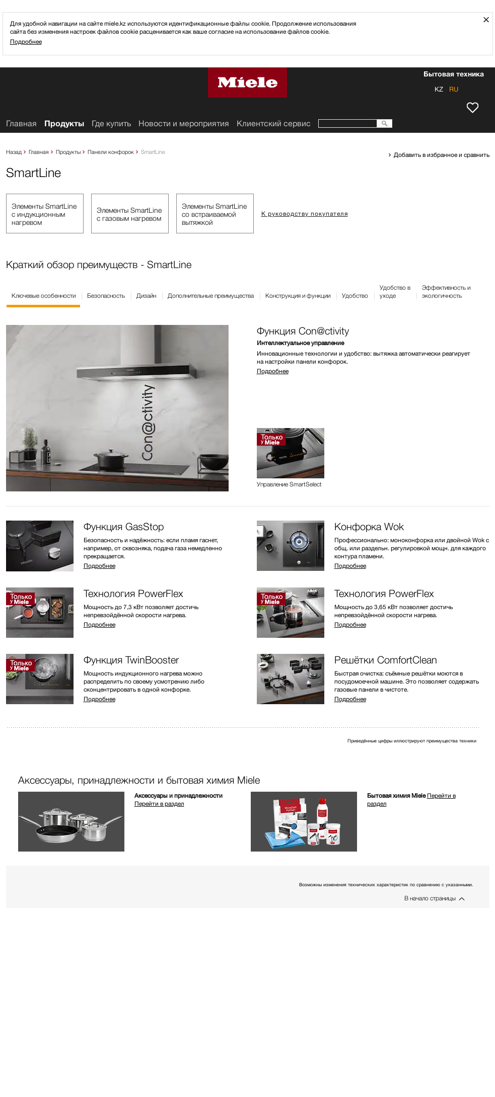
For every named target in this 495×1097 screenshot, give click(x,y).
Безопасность (106, 295)
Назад (14, 151)
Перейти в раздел (159, 803)
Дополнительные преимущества (211, 295)
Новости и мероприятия (183, 123)
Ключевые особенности (44, 295)
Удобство (355, 295)
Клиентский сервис (274, 123)
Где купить (111, 123)
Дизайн (146, 295)
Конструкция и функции (297, 295)
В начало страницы (430, 898)
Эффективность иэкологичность (446, 291)
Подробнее (26, 41)
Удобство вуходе (395, 291)
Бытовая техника (453, 74)
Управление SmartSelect (289, 484)
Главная (39, 151)
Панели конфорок (111, 151)
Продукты (68, 151)
